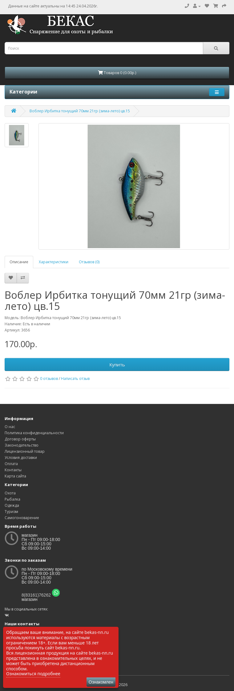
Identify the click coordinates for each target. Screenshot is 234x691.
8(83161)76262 (36, 595)
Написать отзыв (75, 378)
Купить (117, 364)
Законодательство (21, 445)
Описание (19, 261)
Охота (10, 493)
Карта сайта (15, 476)
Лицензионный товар (25, 451)
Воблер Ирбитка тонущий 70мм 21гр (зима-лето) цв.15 (80, 111)
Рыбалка (12, 499)
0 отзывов (49, 378)
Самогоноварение (22, 517)
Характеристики (53, 261)
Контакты (13, 469)
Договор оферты (20, 439)
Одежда (12, 505)
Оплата (11, 463)
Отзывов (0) (89, 261)
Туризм (11, 511)
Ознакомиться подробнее (33, 673)
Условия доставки (21, 457)
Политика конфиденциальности (34, 432)
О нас (10, 426)
